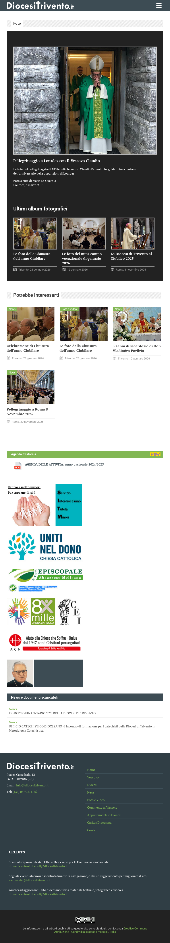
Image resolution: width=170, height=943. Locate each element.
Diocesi (92, 785)
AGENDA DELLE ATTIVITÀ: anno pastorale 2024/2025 (64, 464)
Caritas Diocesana (99, 822)
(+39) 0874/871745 (25, 792)
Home (91, 770)
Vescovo (93, 777)
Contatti (93, 830)
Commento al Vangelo (102, 807)
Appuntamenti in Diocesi (104, 815)
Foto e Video (96, 800)
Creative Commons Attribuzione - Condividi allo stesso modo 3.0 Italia (100, 930)
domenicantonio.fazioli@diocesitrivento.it (38, 866)
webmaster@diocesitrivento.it (29, 880)
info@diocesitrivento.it (32, 785)
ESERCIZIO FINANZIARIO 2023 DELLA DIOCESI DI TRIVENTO (85, 711)
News (91, 792)
